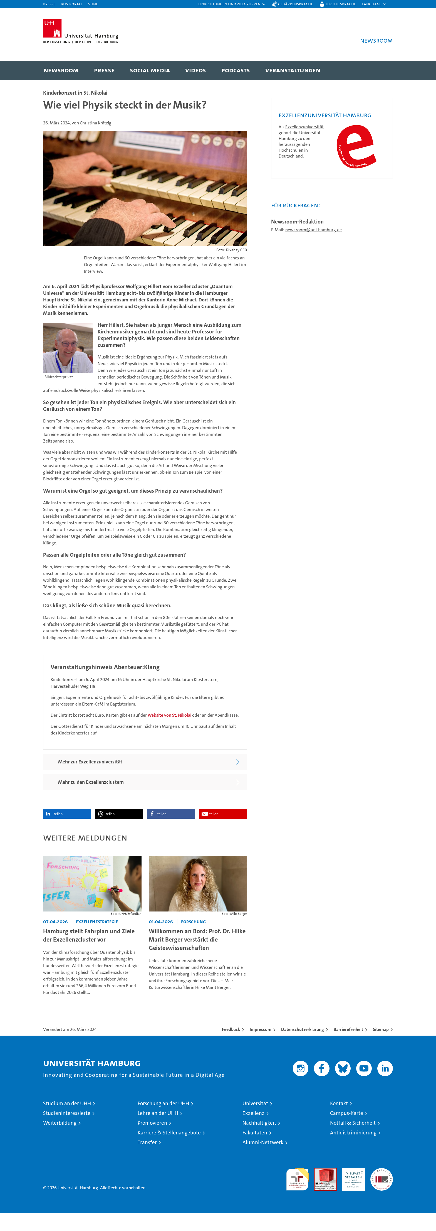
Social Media (150, 70)
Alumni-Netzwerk (262, 1160)
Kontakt (339, 1121)
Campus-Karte (346, 1131)
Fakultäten (254, 1150)
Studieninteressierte (66, 1131)
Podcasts (235, 70)
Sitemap (381, 1047)
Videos (195, 70)
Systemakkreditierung (381, 1189)
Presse (49, 4)
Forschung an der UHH (163, 1121)
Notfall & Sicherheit (353, 1140)
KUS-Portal (71, 4)
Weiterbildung (59, 1140)
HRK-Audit (352, 1189)
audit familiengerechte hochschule (297, 1195)
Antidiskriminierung (353, 1150)
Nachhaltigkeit (259, 1140)
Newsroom (61, 70)
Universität (255, 1121)
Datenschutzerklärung (302, 1047)
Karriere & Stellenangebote (169, 1150)
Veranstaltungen (292, 70)
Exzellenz (253, 1131)
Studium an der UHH (67, 1121)
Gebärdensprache (295, 4)
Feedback (231, 1047)
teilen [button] (58, 832)
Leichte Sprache (341, 4)
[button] (232, 4)
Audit (319, 1189)
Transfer (147, 1160)
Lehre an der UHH (158, 1131)
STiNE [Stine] (93, 4)
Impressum (260, 1047)
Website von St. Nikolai (170, 733)
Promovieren (152, 1140)
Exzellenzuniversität (304, 199)
